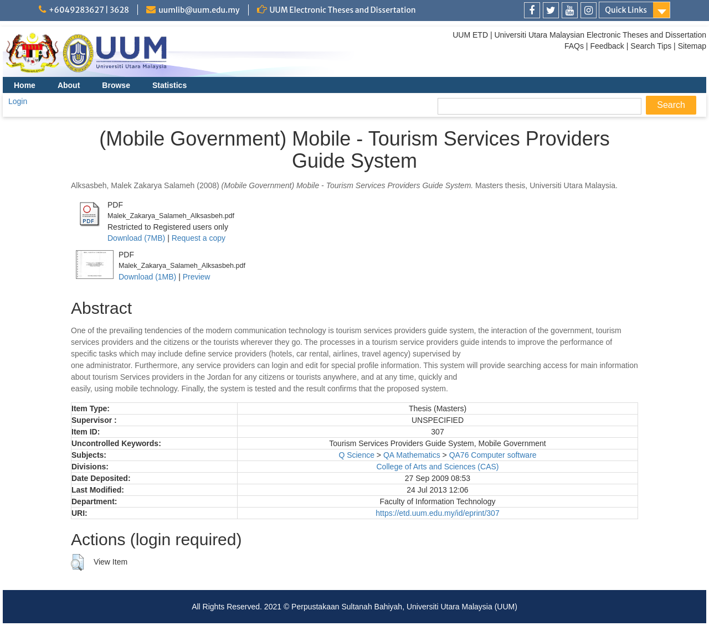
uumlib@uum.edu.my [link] (198, 10)
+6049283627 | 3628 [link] (89, 10)
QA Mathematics (411, 455)
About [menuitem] (69, 85)
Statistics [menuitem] (169, 85)
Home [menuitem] (24, 85)
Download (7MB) (136, 238)
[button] (77, 562)
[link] (532, 10)
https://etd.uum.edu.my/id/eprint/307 (437, 513)
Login (17, 101)
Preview (196, 276)
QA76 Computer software (493, 455)
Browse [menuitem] (116, 85)
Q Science (356, 455)
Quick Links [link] (626, 10)
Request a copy (198, 238)
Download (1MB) (147, 276)
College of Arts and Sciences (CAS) (437, 466)
